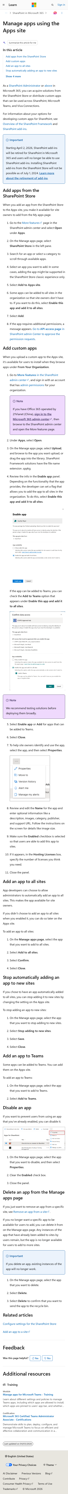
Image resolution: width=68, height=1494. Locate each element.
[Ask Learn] (55, 13)
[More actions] (62, 13)
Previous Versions (31, 1473)
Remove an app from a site (30, 1212)
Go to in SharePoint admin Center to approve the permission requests (37, 334)
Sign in (61, 4)
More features (31, 223)
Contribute (9, 1478)
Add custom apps (15, 61)
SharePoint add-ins (15, 129)
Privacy (23, 1478)
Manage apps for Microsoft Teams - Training (28, 1394)
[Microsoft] (34, 5)
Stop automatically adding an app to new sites (31, 70)
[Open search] (52, 5)
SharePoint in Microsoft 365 (28, 13)
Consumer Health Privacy (17, 1483)
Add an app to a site (15, 1332)
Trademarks (9, 1489)
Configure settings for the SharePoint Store (29, 1324)
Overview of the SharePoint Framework (27, 124)
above (48, 85)
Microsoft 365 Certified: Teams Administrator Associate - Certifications (28, 1418)
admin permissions (32, 385)
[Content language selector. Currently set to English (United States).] (19, 1456)
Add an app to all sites (18, 66)
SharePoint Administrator (24, 85)
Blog (47, 1473)
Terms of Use (45, 1483)
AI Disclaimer (10, 1473)
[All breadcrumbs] (6, 13)
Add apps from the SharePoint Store (26, 56)
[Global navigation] (3, 5)
